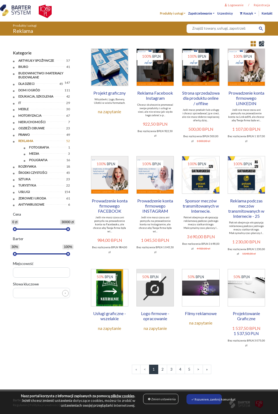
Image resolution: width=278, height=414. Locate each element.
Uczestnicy (225, 13)
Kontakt (267, 13)
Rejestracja (262, 5)
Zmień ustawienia (162, 399)
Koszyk (247, 13)
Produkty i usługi (25, 25)
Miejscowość (23, 263)
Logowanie (234, 5)
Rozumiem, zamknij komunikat (206, 399)
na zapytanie (109, 111)
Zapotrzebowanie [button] (200, 13)
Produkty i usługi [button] (171, 13)
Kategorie (22, 52)
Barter (18, 238)
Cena (17, 214)
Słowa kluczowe (26, 283)
